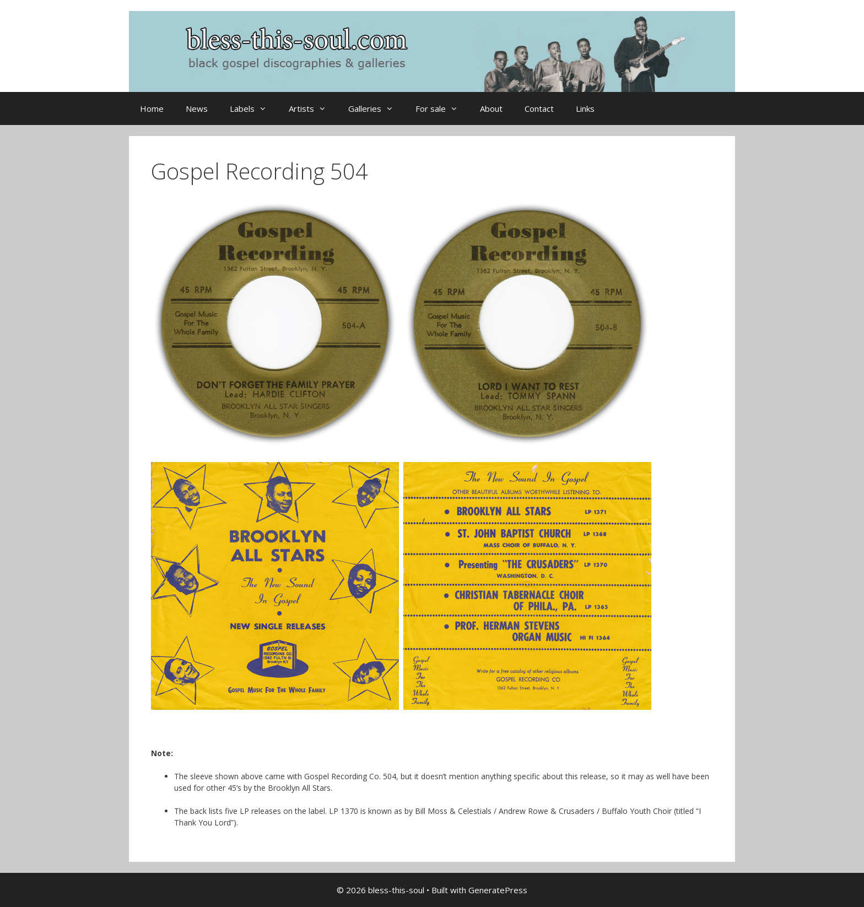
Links (585, 108)
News (197, 108)
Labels (254, 108)
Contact (539, 108)
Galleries (376, 108)
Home (152, 108)
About (491, 108)
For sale (442, 108)
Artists (313, 108)
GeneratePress (497, 889)
